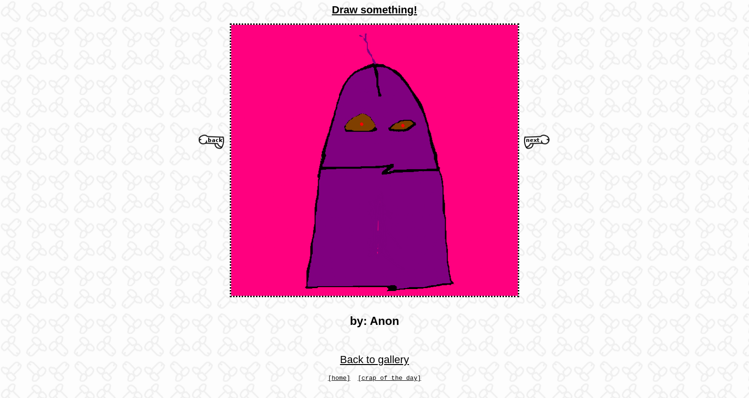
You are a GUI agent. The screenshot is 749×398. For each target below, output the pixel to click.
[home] (339, 379)
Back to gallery (374, 360)
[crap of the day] (389, 379)
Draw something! (374, 10)
